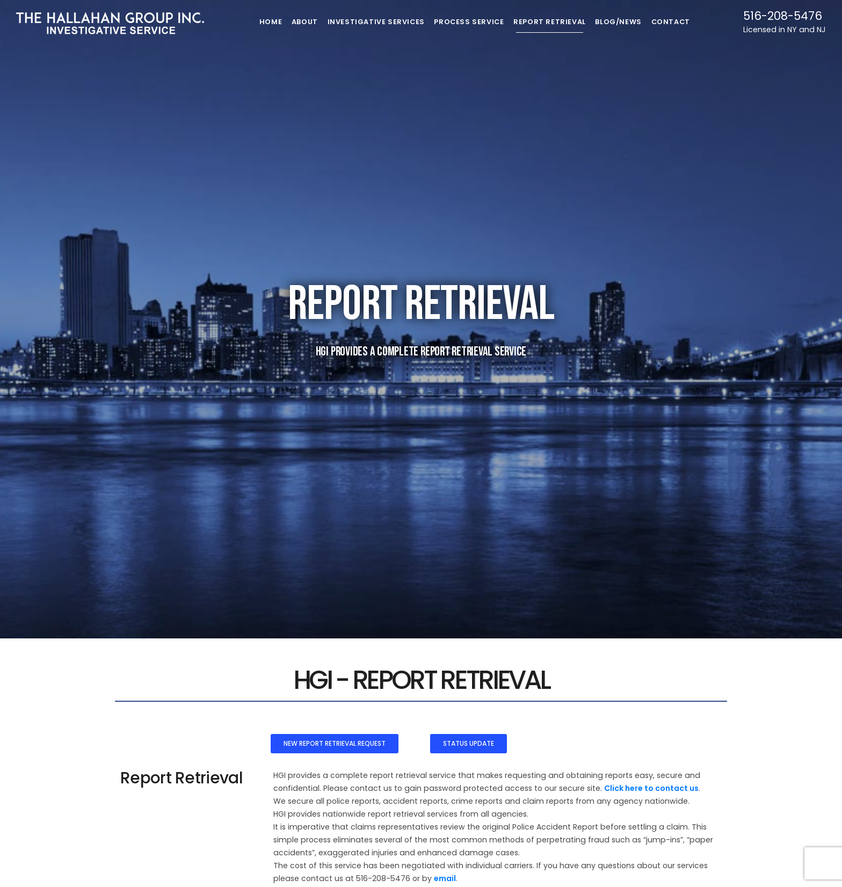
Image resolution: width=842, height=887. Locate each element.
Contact (683, 21)
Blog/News (627, 21)
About (298, 21)
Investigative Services (374, 21)
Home (259, 21)
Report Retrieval (554, 21)
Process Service (470, 21)
